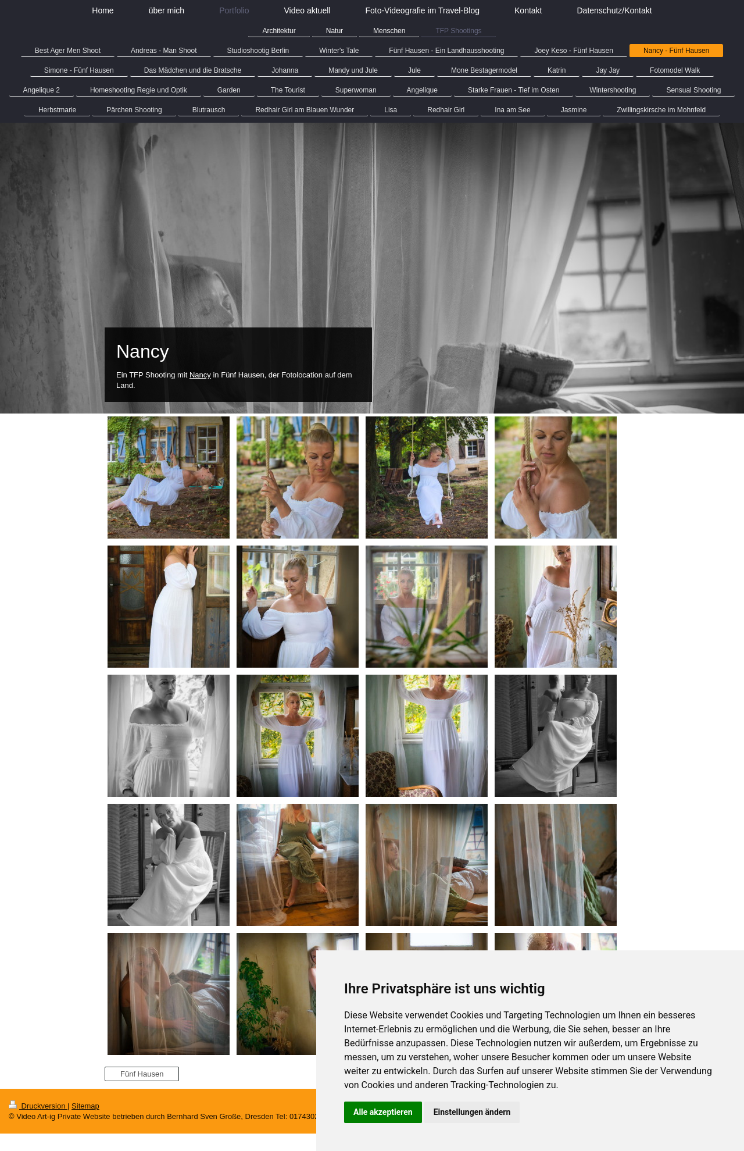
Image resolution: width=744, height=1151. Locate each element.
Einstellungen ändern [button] (472, 1112)
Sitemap (85, 1106)
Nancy (200, 374)
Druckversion (38, 1106)
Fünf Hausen (141, 1074)
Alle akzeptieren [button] (383, 1112)
